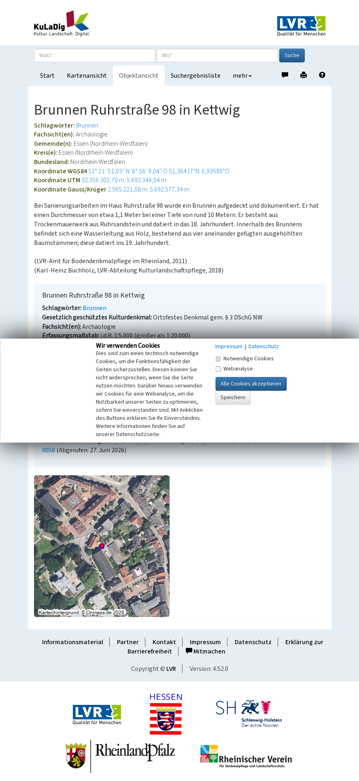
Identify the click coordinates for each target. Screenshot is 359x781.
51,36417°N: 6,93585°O (199, 171)
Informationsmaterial (72, 642)
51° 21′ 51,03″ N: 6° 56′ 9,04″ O (128, 171)
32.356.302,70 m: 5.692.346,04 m (123, 180)
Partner (128, 642)
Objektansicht (139, 75)
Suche (292, 55)
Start (47, 75)
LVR (171, 668)
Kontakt (164, 642)
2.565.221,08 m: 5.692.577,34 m (148, 189)
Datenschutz (253, 642)
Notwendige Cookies (244, 359)
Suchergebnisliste (196, 75)
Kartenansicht (87, 75)
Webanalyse (234, 369)
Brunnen (87, 125)
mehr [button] (242, 75)
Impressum (205, 642)
